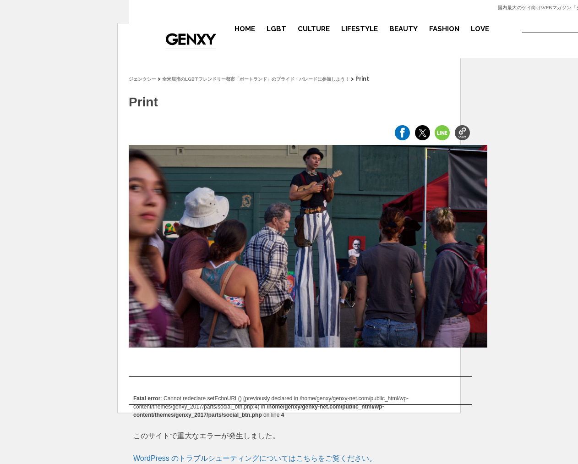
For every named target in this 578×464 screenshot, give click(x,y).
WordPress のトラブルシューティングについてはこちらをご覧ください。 (254, 458)
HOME (244, 29)
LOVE (480, 29)
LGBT (276, 29)
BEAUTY (403, 29)
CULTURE (314, 29)
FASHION (444, 29)
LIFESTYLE (359, 29)
